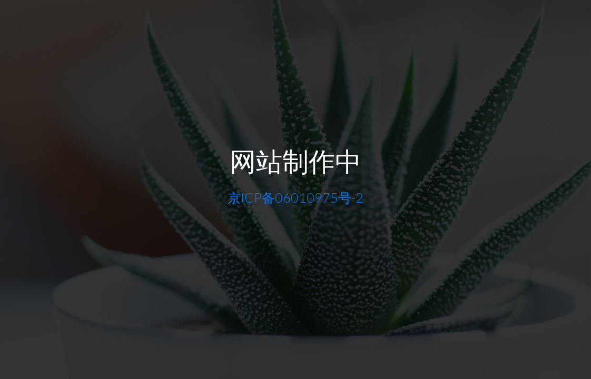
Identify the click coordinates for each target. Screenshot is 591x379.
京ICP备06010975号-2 (295, 198)
